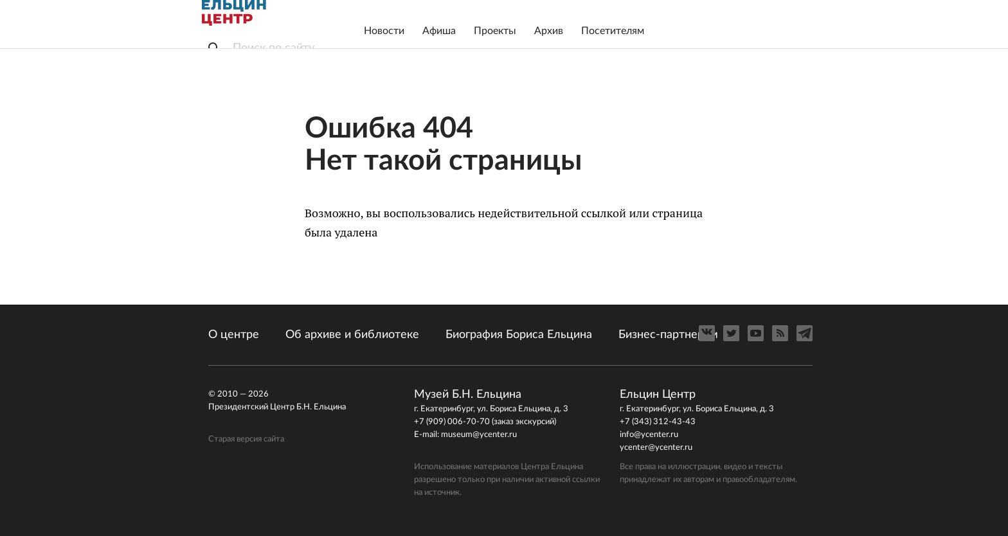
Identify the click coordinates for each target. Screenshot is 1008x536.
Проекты (495, 31)
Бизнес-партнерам (668, 335)
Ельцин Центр (234, 13)
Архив (548, 31)
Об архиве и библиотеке (352, 335)
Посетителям (612, 31)
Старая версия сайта (246, 439)
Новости (384, 31)
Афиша (439, 31)
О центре (233, 335)
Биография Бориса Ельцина (519, 335)
